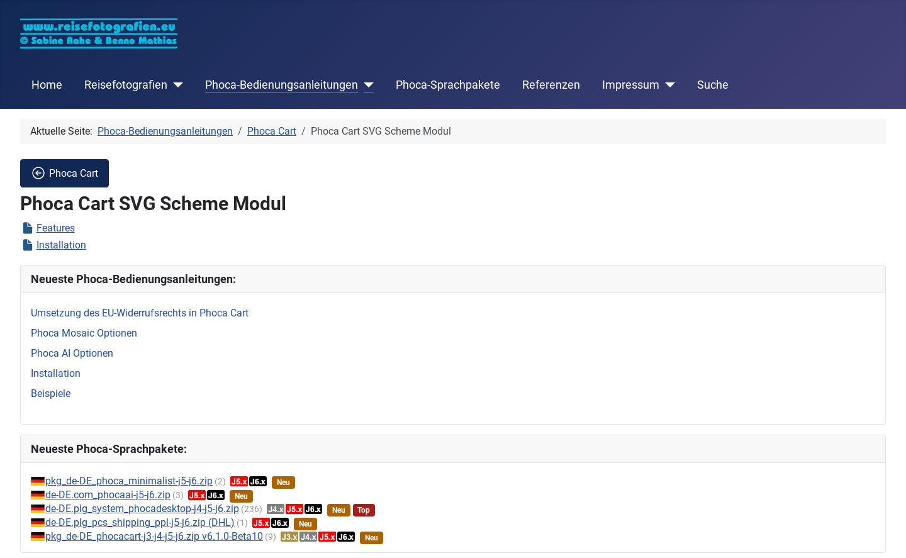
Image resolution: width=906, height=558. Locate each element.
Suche (713, 85)
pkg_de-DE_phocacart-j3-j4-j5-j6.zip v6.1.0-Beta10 (154, 536)
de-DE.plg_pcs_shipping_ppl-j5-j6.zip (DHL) (140, 522)
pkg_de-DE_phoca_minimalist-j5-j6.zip (129, 481)
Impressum (630, 85)
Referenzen (551, 85)
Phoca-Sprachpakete (448, 85)
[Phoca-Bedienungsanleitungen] (366, 85)
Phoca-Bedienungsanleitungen (281, 85)
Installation (61, 245)
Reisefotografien (125, 85)
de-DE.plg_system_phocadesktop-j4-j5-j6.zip (142, 509)
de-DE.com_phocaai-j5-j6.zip (108, 495)
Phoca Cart (64, 173)
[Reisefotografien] (175, 85)
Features (55, 228)
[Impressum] (667, 85)
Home (46, 85)
